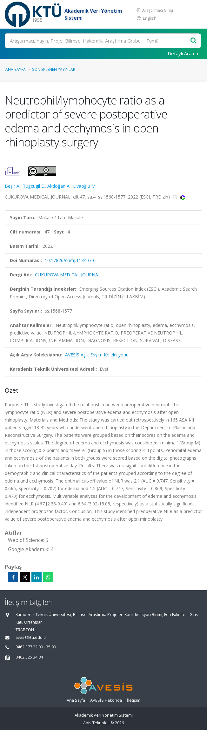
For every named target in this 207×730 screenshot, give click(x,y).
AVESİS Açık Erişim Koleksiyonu (97, 355)
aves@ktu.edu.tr (31, 637)
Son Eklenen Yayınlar (53, 69)
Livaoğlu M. (85, 186)
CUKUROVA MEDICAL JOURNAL (68, 275)
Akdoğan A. (58, 186)
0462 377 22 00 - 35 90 (36, 647)
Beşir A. (12, 186)
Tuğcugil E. (34, 186)
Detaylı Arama (183, 53)
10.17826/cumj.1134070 (69, 260)
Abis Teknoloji (96, 723)
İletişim (133, 700)
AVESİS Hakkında (106, 700)
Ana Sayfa (15, 69)
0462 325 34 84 (29, 657)
